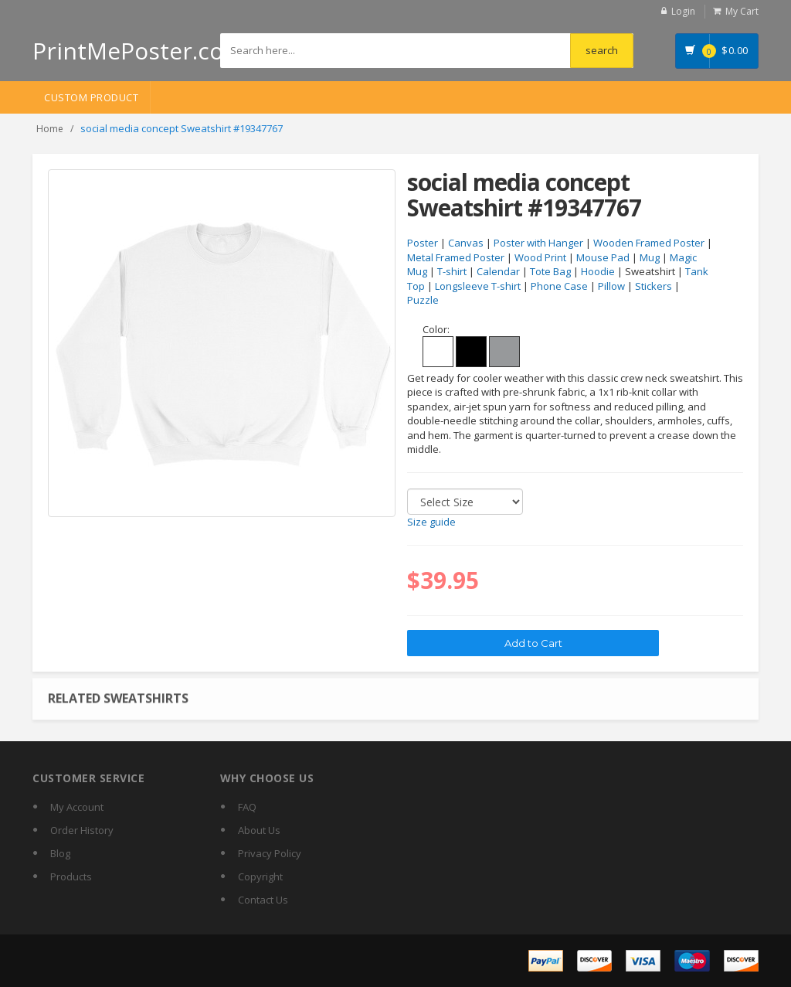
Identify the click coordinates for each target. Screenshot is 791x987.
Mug (650, 257)
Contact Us (263, 900)
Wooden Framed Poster (648, 243)
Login (683, 11)
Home (49, 128)
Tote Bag (550, 271)
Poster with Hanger (538, 243)
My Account (77, 807)
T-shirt (452, 271)
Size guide (431, 522)
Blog (60, 853)
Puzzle (423, 300)
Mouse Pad (603, 257)
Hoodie (598, 271)
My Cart (742, 11)
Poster (422, 243)
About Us (259, 830)
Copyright (260, 876)
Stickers (653, 286)
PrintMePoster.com (138, 50)
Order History (82, 830)
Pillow (611, 286)
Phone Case (559, 286)
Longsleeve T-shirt (478, 286)
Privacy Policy (269, 853)
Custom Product (91, 97)
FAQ (247, 807)
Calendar (498, 271)
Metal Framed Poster (455, 257)
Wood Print (540, 257)
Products (71, 876)
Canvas (466, 243)
